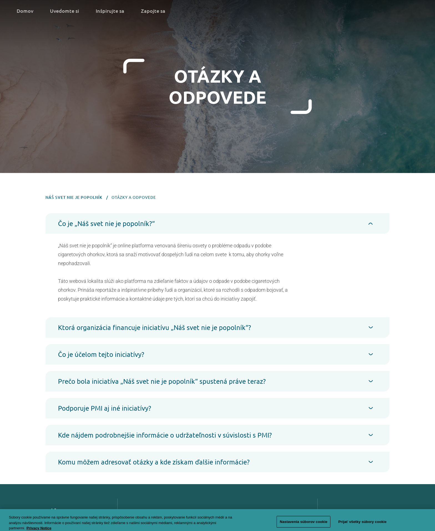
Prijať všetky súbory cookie (362, 524)
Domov (25, 10)
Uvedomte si (64, 10)
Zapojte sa (153, 10)
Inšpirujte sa (110, 10)
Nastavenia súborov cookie (303, 524)
